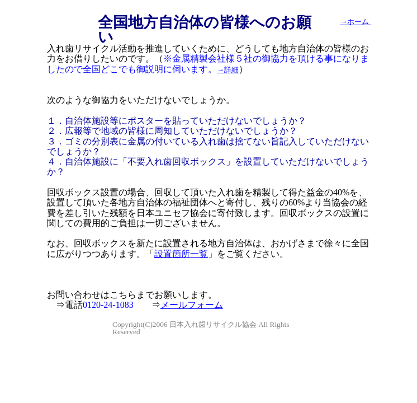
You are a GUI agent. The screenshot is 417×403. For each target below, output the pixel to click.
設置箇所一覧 (181, 254)
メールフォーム (191, 305)
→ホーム (355, 21)
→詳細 (228, 69)
